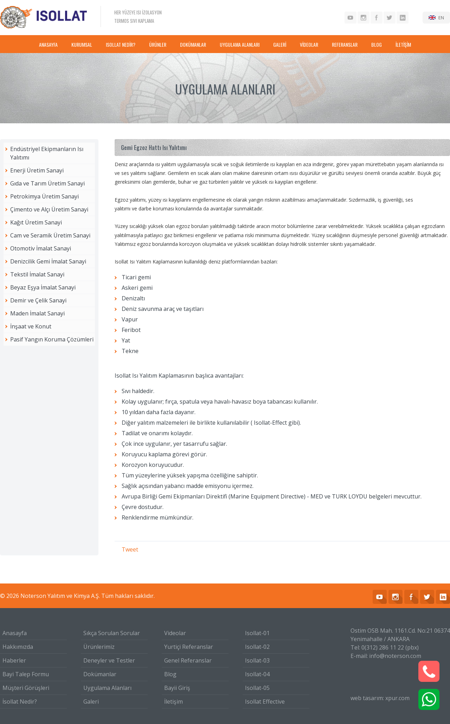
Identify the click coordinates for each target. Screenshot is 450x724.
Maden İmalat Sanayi (37, 313)
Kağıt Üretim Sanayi (36, 222)
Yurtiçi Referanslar (188, 647)
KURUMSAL (81, 44)
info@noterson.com (395, 656)
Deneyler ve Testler (109, 660)
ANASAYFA (48, 44)
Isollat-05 (257, 688)
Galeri (91, 701)
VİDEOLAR (309, 44)
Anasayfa (14, 633)
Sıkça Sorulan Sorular (111, 633)
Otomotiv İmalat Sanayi (40, 248)
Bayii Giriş (177, 688)
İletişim (173, 701)
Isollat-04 (257, 674)
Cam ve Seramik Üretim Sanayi (50, 235)
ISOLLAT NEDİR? (120, 44)
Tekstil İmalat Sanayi (37, 274)
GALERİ (279, 44)
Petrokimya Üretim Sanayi (44, 196)
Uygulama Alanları (107, 688)
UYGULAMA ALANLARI (239, 44)
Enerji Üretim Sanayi (37, 170)
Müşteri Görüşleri (25, 688)
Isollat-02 (257, 647)
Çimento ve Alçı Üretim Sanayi (49, 209)
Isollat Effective (265, 701)
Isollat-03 (257, 660)
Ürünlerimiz (99, 647)
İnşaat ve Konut (30, 326)
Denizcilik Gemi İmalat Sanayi (48, 261)
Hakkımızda (17, 647)
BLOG (376, 44)
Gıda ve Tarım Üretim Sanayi (47, 183)
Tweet (130, 549)
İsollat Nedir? (19, 701)
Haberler (14, 660)
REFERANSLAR (345, 44)
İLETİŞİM (403, 44)
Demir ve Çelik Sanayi (38, 300)
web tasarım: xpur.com (380, 698)
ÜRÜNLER (157, 44)
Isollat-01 (257, 633)
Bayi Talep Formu (25, 674)
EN (441, 17)
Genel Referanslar (188, 660)
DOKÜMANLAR (193, 44)
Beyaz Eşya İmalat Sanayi (43, 287)
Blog (170, 674)
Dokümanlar (99, 674)
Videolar (175, 633)
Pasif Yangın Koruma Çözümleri (52, 339)
